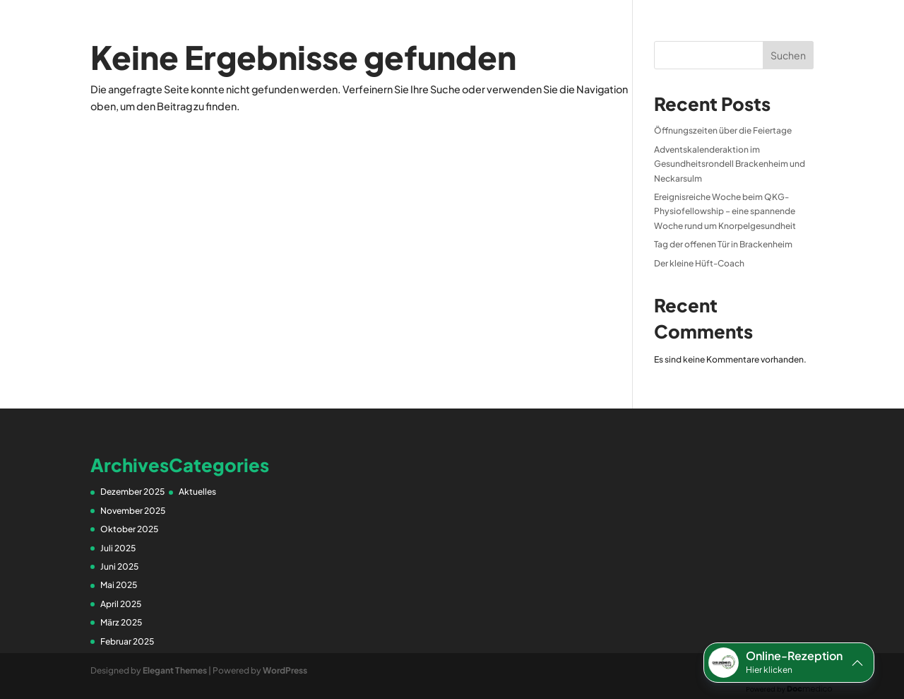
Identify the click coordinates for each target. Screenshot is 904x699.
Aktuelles (197, 491)
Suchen (788, 55)
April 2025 (120, 604)
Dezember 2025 (132, 491)
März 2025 (121, 622)
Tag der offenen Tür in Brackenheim (723, 244)
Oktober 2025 (129, 529)
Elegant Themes (175, 670)
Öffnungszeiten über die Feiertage (723, 130)
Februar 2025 (127, 641)
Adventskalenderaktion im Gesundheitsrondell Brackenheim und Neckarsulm (729, 164)
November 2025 (132, 510)
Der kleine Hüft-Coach (699, 263)
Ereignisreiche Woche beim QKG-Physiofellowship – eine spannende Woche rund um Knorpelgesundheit (725, 211)
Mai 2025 (118, 585)
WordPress (285, 670)
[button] (788, 662)
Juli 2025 (118, 548)
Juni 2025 (119, 566)
